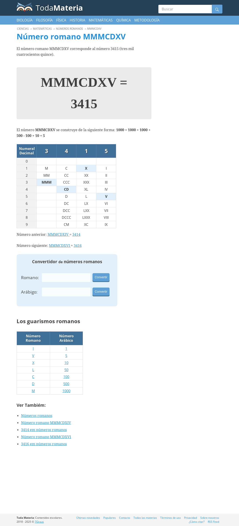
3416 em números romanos (44, 444)
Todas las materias (145, 518)
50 (66, 369)
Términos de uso (170, 518)
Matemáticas (101, 20)
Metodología (147, 20)
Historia (77, 20)
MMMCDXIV (58, 234)
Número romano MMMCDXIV (46, 423)
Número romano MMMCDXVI (46, 437)
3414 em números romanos (44, 430)
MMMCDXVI (60, 246)
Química (123, 20)
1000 (66, 390)
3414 (76, 234)
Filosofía (44, 20)
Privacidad (190, 518)
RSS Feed (213, 522)
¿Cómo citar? (196, 522)
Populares (109, 518)
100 (66, 376)
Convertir (101, 277)
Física (61, 20)
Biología (25, 20)
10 (66, 362)
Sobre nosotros (209, 518)
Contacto (124, 518)
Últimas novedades (88, 518)
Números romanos (36, 416)
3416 (78, 246)
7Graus (39, 522)
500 (66, 383)
